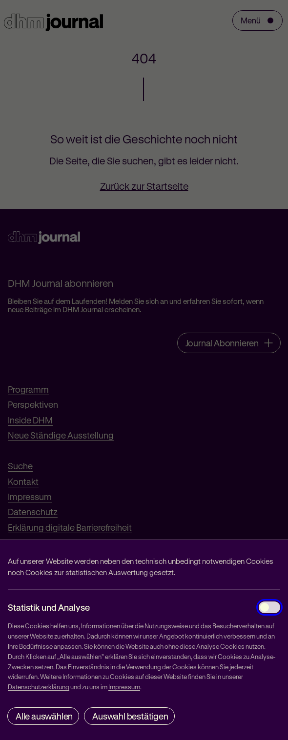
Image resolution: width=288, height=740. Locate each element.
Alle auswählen (44, 716)
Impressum (124, 686)
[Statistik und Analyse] (269, 607)
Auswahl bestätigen (130, 716)
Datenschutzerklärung (38, 686)
